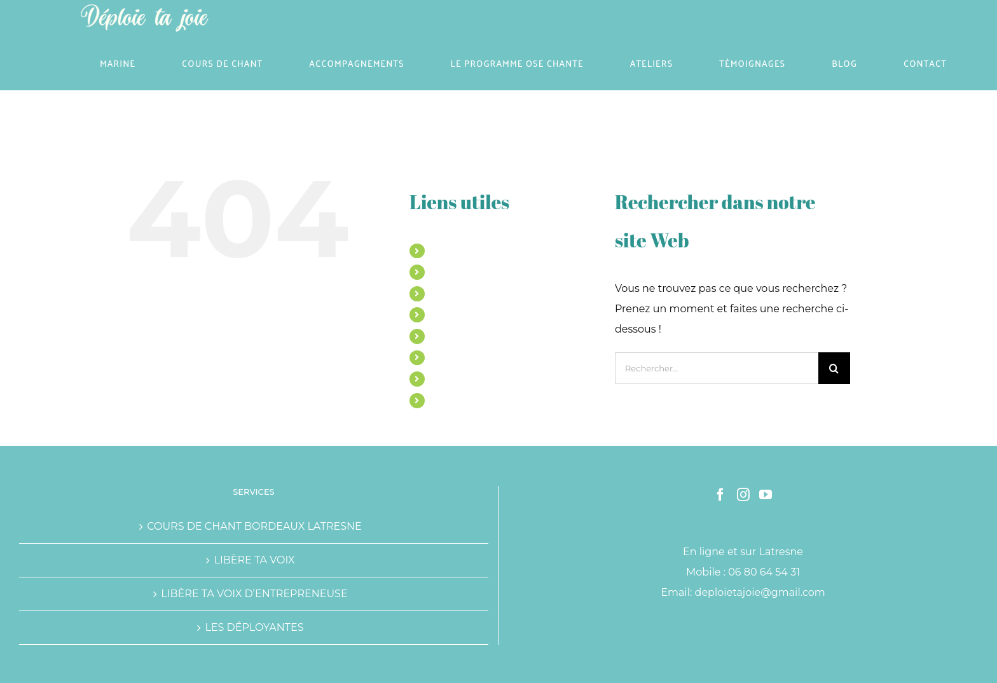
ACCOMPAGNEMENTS (480, 293)
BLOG (444, 378)
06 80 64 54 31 (764, 572)
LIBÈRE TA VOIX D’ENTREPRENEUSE (254, 594)
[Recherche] (834, 368)
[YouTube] (765, 494)
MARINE (450, 250)
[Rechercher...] (716, 368)
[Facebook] (720, 494)
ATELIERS (452, 336)
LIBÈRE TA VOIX (254, 560)
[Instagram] (743, 494)
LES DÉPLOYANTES (254, 627)
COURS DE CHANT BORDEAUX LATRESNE (254, 526)
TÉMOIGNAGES (465, 357)
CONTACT (452, 400)
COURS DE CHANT (472, 271)
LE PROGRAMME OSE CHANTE (500, 314)
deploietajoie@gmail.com (760, 592)
